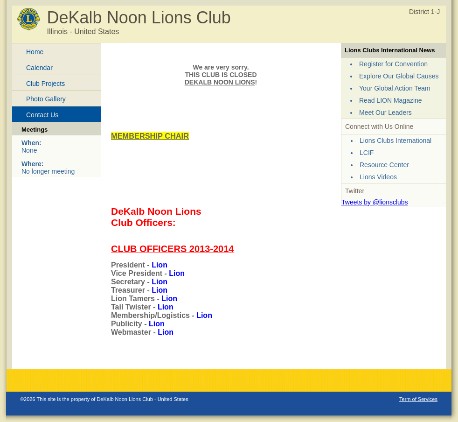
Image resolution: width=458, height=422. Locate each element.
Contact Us (42, 115)
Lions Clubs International (395, 140)
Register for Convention (393, 64)
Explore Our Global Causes (398, 76)
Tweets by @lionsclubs (374, 202)
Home (34, 52)
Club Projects (45, 83)
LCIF (367, 152)
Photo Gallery (46, 99)
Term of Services (418, 399)
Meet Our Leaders (385, 112)
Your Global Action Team (394, 88)
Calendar (39, 67)
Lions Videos (378, 177)
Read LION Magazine (390, 100)
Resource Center (384, 165)
